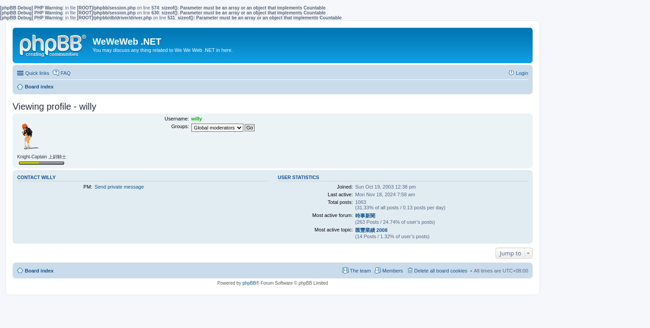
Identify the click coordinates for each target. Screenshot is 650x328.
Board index (39, 270)
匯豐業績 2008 (371, 230)
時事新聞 (365, 215)
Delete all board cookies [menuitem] (440, 270)
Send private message (119, 186)
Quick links (37, 73)
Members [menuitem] (392, 270)
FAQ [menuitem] (65, 73)
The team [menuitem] (360, 270)
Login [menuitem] (522, 73)
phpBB (249, 283)
